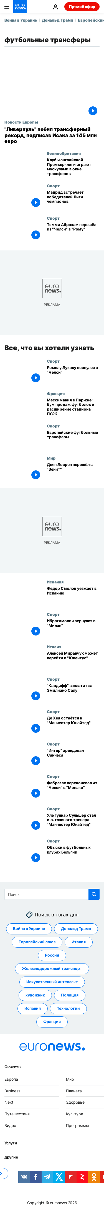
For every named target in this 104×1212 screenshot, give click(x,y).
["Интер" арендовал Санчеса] (73, 757)
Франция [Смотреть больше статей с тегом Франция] (52, 1021)
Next (8, 1102)
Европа (11, 1079)
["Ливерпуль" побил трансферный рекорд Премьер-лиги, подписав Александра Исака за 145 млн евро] (52, 135)
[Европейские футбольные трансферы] (73, 439)
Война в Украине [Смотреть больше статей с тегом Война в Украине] (29, 928)
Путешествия (17, 1113)
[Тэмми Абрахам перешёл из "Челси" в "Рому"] (73, 232)
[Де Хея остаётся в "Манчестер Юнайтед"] (73, 725)
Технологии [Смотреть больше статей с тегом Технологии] (68, 1008)
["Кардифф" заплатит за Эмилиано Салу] (73, 693)
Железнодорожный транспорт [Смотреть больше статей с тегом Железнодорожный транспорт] (52, 968)
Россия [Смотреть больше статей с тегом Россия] (52, 955)
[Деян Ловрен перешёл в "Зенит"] (73, 471)
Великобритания (64, 153)
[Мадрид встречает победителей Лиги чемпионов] (73, 199)
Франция (56, 393)
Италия (54, 646)
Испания (55, 582)
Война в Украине (20, 20)
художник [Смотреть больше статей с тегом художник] (35, 995)
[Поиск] (52, 894)
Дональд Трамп (57, 20)
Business (12, 1090)
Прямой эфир (82, 6)
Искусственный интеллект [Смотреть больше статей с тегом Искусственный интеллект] (52, 981)
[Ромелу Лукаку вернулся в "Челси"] (73, 374)
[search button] (94, 894)
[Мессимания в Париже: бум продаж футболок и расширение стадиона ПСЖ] (73, 407)
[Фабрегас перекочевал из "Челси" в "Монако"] (73, 790)
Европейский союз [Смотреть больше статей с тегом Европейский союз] (37, 941)
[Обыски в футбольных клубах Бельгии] (73, 854)
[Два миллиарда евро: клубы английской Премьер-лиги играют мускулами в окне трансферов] (73, 167)
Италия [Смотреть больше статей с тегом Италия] (79, 941)
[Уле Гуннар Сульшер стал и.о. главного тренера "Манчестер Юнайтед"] (73, 822)
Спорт (53, 185)
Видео (10, 1125)
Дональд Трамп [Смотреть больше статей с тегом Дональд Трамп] (76, 928)
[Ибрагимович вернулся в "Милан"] (73, 628)
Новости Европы (21, 122)
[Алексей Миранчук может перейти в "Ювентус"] (73, 660)
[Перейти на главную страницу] (20, 6)
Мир (51, 458)
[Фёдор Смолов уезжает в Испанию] (73, 595)
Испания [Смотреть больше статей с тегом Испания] (32, 1008)
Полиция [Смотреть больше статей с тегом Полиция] (69, 995)
